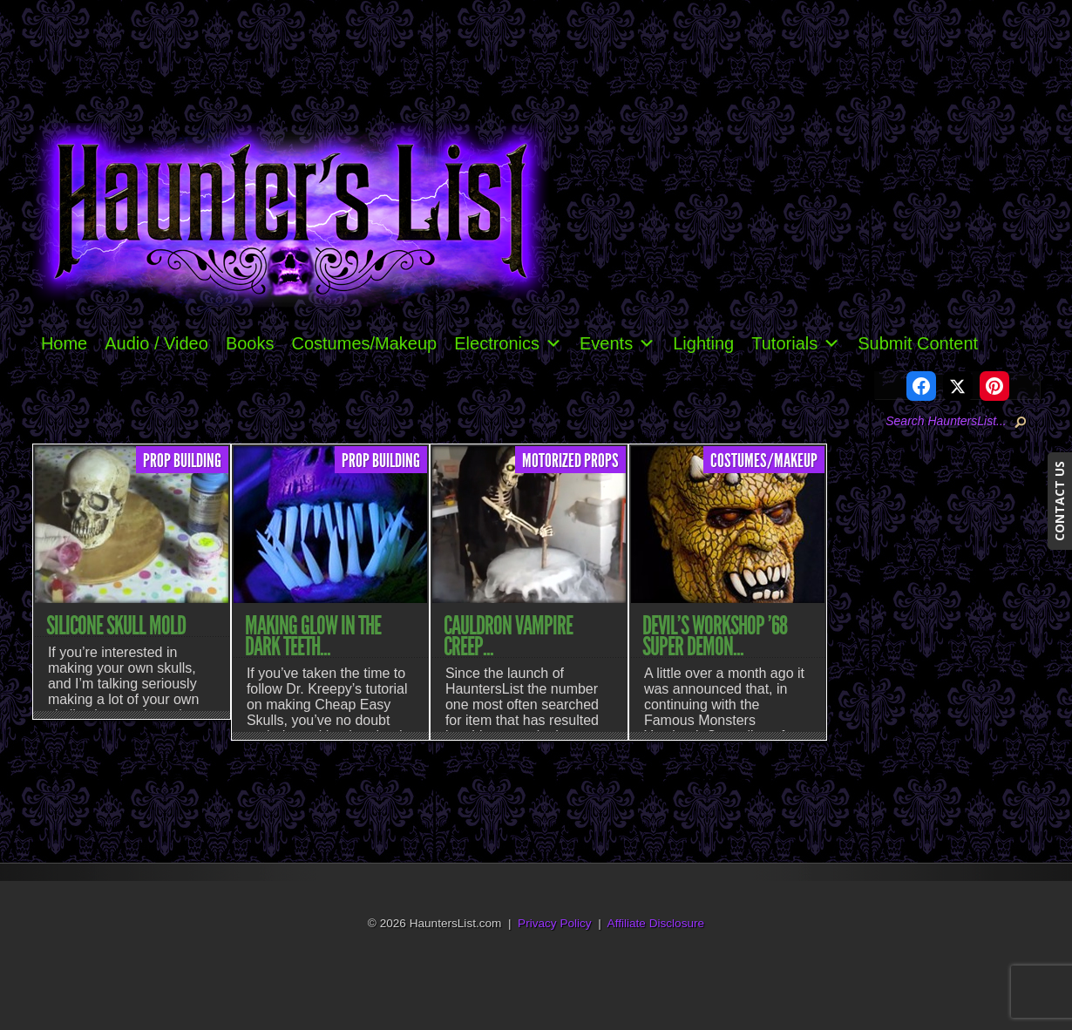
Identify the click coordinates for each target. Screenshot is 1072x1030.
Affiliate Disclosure (656, 923)
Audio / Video (156, 343)
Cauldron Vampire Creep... (508, 636)
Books (250, 343)
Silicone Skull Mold (116, 625)
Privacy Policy (555, 923)
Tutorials (795, 343)
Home (64, 343)
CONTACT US (1059, 501)
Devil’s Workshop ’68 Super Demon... (714, 636)
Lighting (703, 343)
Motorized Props (570, 461)
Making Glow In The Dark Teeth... (313, 636)
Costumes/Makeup (364, 343)
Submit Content (918, 343)
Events (617, 343)
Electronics (508, 343)
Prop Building (182, 461)
